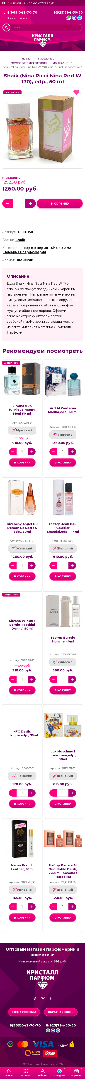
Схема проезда (24, 1012)
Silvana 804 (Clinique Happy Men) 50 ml (22, 409)
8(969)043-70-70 (22, 12)
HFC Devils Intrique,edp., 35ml (22, 733)
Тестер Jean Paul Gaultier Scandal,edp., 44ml (63, 527)
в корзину (60, 203)
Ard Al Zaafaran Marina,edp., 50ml (63, 410)
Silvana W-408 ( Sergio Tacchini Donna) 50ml (22, 624)
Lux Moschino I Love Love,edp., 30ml (63, 755)
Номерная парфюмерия (29, 62)
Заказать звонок (17, 18)
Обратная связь (60, 1012)
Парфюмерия (48, 58)
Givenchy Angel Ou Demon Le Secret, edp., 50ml (22, 527)
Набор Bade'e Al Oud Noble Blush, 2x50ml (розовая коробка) (63, 870)
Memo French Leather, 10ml (22, 867)
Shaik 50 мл (60, 62)
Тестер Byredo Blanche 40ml (62, 639)
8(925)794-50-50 (68, 12)
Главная (26, 58)
